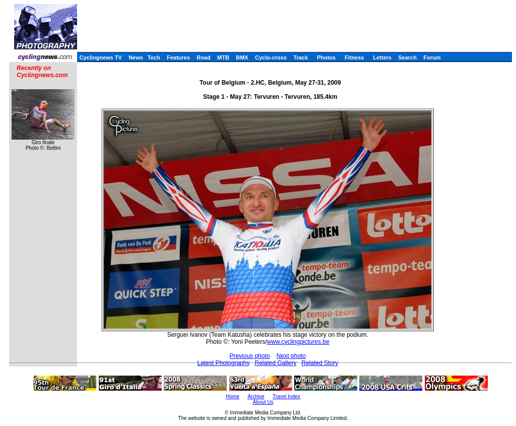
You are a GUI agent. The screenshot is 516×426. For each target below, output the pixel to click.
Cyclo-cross (271, 57)
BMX (242, 57)
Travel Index (286, 396)
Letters (382, 57)
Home (232, 396)
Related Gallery (275, 363)
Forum (431, 57)
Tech (154, 57)
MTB (223, 57)
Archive (255, 396)
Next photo (291, 355)
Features (178, 57)
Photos (326, 57)
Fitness (354, 57)
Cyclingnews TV (100, 57)
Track (300, 57)
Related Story (319, 363)
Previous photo (249, 355)
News (135, 57)
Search (407, 57)
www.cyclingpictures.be (298, 341)
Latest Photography (223, 363)
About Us (262, 402)
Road (204, 57)
